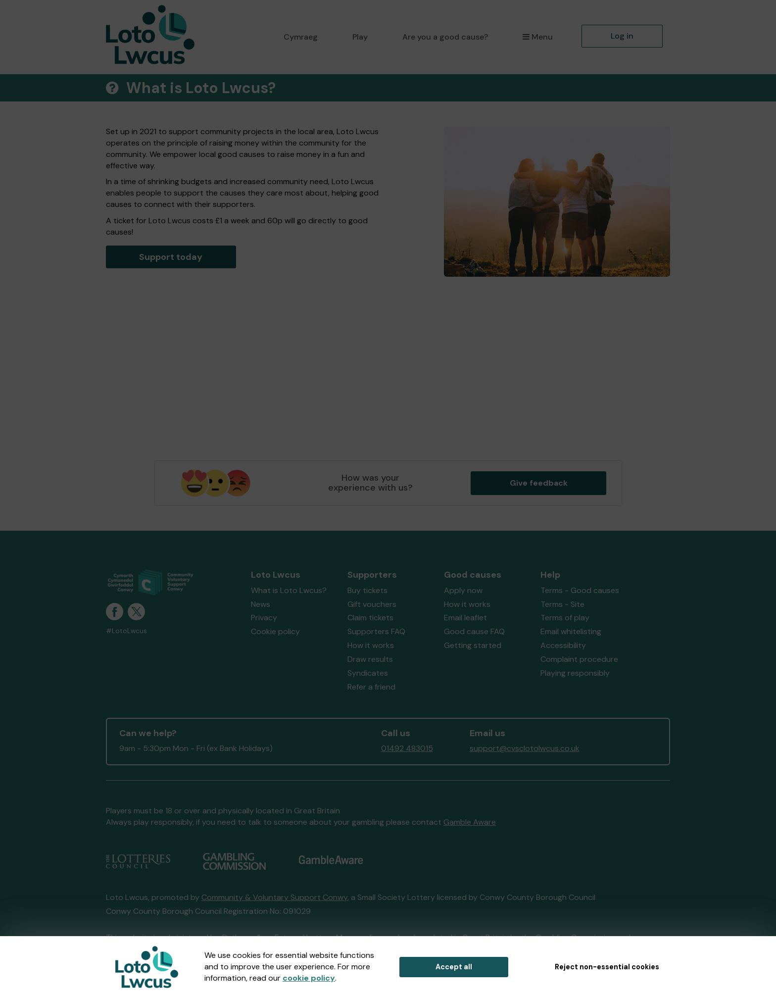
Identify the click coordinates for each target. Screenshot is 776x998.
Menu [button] (538, 37)
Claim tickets (370, 617)
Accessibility (563, 645)
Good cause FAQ (474, 631)
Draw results (370, 659)
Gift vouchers (371, 604)
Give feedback (539, 483)
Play (360, 37)
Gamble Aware (469, 822)
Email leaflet (465, 617)
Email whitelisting (570, 631)
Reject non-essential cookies (607, 966)
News (260, 604)
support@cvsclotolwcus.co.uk (525, 748)
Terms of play (564, 617)
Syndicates (367, 673)
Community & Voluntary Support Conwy (274, 897)
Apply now (463, 590)
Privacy (264, 617)
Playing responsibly (575, 673)
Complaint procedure (579, 659)
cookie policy (309, 978)
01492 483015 (407, 748)
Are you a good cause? (445, 37)
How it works (370, 645)
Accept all (454, 966)
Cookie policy (275, 631)
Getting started (472, 645)
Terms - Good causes (579, 590)
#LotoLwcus (126, 631)
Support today (170, 257)
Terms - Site (562, 604)
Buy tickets (367, 590)
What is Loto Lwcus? (289, 590)
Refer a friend (371, 687)
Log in (622, 36)
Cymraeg (301, 37)
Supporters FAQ (376, 631)
